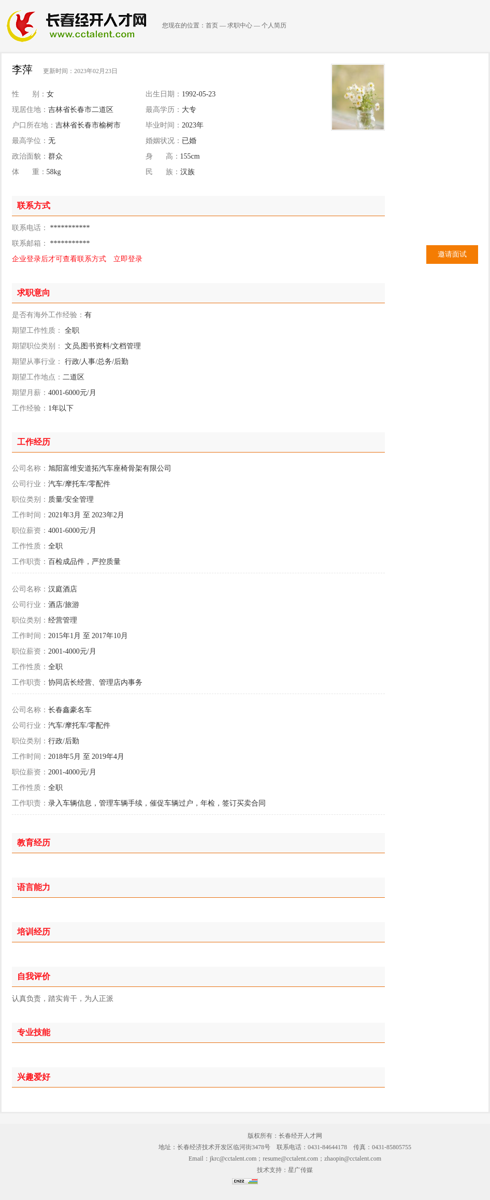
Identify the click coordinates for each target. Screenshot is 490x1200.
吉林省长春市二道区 (80, 110)
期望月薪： (30, 393)
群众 (55, 156)
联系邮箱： (30, 243)
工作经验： (30, 408)
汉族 (187, 172)
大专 (189, 110)
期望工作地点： (37, 377)
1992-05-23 (198, 94)
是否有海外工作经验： (48, 315)
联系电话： (30, 228)
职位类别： (30, 499)
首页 (212, 25)
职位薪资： (30, 530)
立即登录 (127, 259)
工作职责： (30, 562)
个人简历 (274, 25)
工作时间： (30, 515)
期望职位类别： (37, 346)
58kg (54, 172)
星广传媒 (300, 1170)
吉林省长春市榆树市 (88, 125)
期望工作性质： (37, 330)
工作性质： (30, 546)
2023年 (193, 125)
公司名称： (30, 468)
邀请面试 (452, 254)
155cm (190, 156)
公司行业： (30, 484)
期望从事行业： (37, 361)
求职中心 (239, 25)
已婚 (189, 141)
